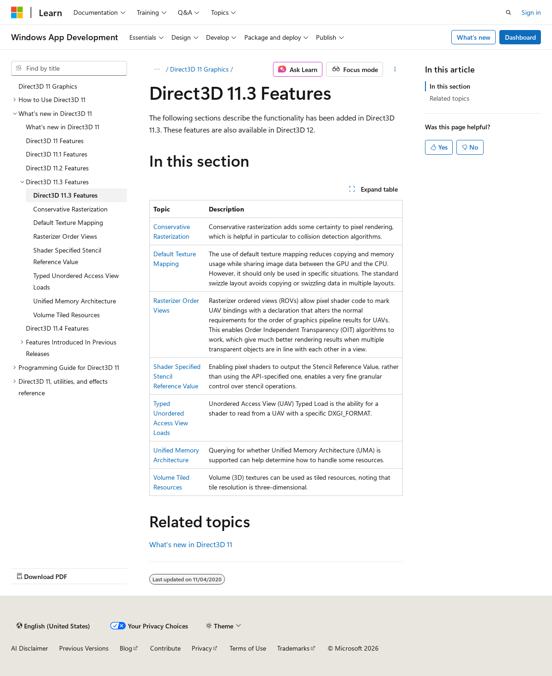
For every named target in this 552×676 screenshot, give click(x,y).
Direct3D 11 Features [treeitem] (55, 140)
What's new (474, 37)
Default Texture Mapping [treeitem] (68, 222)
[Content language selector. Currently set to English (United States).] (53, 625)
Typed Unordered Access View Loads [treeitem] (76, 281)
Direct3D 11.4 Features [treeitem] (57, 328)
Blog (126, 648)
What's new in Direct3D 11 (190, 544)
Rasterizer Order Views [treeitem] (65, 236)
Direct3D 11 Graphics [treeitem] (47, 86)
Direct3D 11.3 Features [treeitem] (65, 195)
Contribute (165, 648)
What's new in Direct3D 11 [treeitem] (62, 126)
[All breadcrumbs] (157, 69)
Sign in (531, 12)
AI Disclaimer (29, 648)
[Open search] (508, 12)
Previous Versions (84, 648)
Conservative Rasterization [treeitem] (70, 209)
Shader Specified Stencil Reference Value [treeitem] (67, 256)
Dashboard (520, 37)
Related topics (449, 98)
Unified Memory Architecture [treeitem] (74, 300)
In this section (450, 86)
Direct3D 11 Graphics (199, 69)
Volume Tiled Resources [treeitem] (66, 314)
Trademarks (293, 648)
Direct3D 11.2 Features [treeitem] (57, 167)
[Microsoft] (17, 12)
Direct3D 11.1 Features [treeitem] (56, 154)
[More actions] (395, 69)
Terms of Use (248, 648)
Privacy (202, 648)
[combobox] (69, 68)
